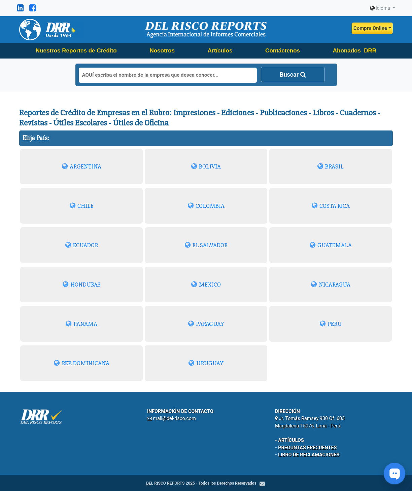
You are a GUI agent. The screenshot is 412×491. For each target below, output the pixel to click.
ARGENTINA (81, 166)
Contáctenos (282, 50)
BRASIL (330, 166)
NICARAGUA (330, 284)
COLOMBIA (206, 206)
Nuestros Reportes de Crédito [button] (76, 50)
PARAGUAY (206, 324)
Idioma (380, 8)
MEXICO (206, 284)
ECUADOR (81, 245)
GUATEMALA (331, 245)
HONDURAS (82, 284)
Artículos (220, 50)
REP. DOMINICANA (81, 363)
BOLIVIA (206, 166)
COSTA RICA (331, 206)
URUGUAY (206, 363)
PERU (331, 324)
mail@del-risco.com (174, 418)
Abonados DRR (354, 50)
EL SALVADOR (206, 245)
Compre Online (370, 28)
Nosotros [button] (162, 50)
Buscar (293, 74)
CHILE (82, 206)
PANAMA (81, 324)
